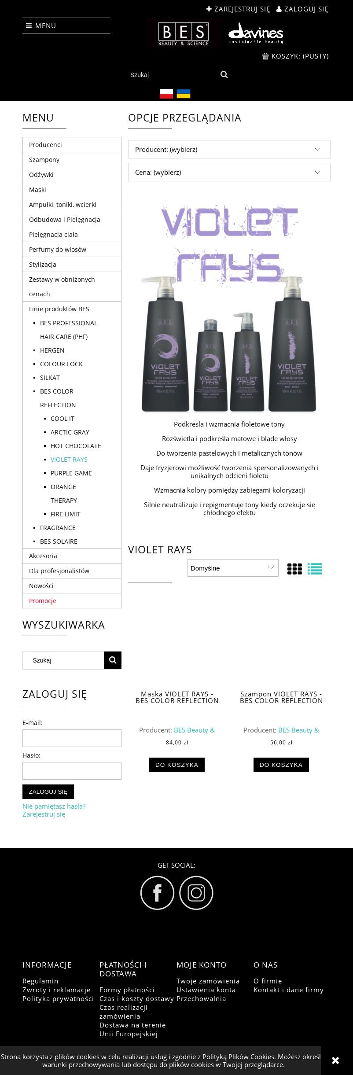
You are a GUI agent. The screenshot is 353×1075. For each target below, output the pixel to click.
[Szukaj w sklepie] (171, 75)
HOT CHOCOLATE (76, 446)
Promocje (42, 600)
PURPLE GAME (71, 473)
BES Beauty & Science (190, 733)
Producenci (45, 144)
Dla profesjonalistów (59, 571)
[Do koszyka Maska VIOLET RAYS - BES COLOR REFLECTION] (177, 765)
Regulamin (40, 980)
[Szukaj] (224, 74)
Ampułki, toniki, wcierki (62, 204)
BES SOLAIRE (58, 541)
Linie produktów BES (59, 309)
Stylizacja (42, 264)
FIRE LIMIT (66, 514)
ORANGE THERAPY (64, 493)
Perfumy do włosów (57, 249)
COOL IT (62, 418)
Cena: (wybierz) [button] (158, 172)
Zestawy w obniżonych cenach (62, 286)
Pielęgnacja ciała (53, 234)
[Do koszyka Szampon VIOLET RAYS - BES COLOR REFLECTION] (281, 765)
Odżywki (41, 174)
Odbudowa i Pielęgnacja (64, 219)
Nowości (41, 586)
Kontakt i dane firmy (289, 989)
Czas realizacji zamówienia (123, 1011)
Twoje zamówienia (208, 980)
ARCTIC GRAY (70, 432)
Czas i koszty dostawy (136, 998)
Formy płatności (127, 989)
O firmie (268, 980)
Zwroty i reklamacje (56, 989)
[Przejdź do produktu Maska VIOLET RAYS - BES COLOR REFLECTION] (177, 646)
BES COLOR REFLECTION (58, 398)
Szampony (44, 159)
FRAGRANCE (58, 527)
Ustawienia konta (206, 989)
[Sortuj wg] (233, 568)
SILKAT (50, 377)
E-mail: (32, 722)
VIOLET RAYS (69, 459)
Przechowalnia (201, 998)
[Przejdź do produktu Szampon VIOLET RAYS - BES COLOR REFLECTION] (281, 646)
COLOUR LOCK (61, 364)
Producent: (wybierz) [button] (166, 149)
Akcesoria (43, 556)
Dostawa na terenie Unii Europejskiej (132, 1029)
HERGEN (52, 350)
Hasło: (31, 755)
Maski (37, 189)
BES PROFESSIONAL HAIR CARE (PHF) (68, 330)
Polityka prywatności (58, 998)
